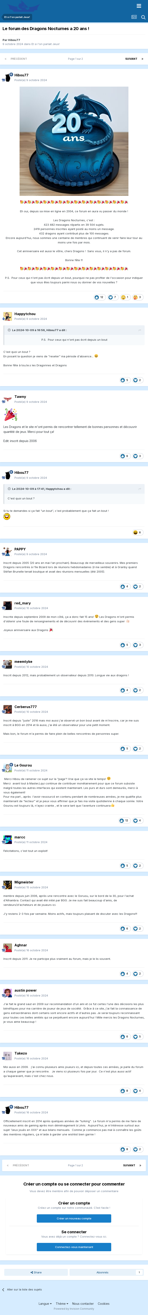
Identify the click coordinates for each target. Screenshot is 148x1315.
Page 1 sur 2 (76, 58)
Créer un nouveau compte (74, 1218)
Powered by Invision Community (74, 1308)
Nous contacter (83, 1303)
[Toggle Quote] (9, 330)
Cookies (104, 1303)
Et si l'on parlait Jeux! (45, 44)
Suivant (131, 58)
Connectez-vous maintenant (74, 1247)
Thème (62, 1303)
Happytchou (54, 488)
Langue (45, 1303)
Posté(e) (30, 80)
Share (36, 1272)
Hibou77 (14, 40)
